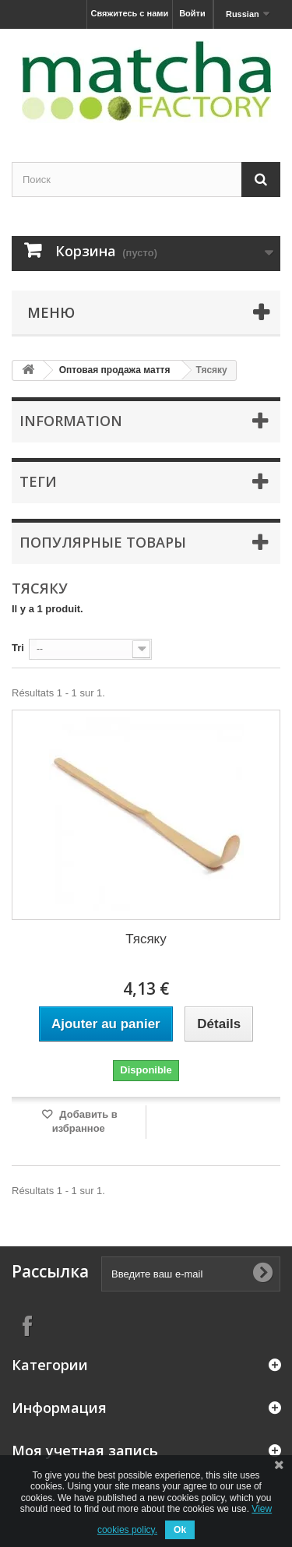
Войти (192, 13)
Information (70, 420)
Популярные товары (102, 542)
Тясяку (145, 939)
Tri (18, 648)
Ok (180, 1529)
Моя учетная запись (85, 1450)
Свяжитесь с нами (130, 13)
